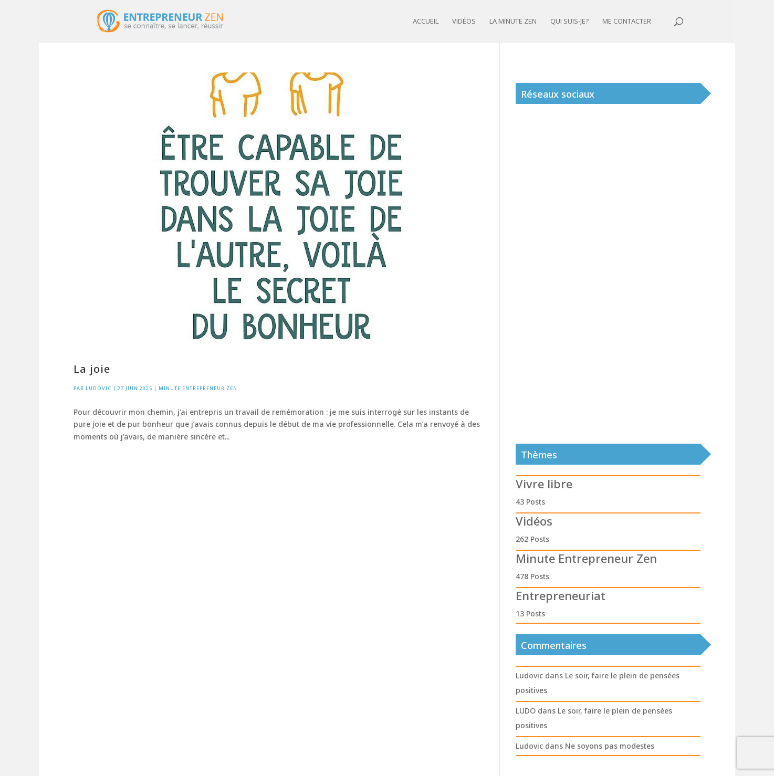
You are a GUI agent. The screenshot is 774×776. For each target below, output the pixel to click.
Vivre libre (544, 483)
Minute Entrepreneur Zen (198, 388)
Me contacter (626, 21)
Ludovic (98, 388)
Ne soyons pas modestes (609, 746)
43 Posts (530, 502)
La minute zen (513, 21)
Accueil (425, 21)
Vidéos (464, 21)
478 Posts (532, 576)
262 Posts (532, 539)
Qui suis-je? (569, 21)
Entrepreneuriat (560, 595)
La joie (92, 369)
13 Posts (530, 613)
